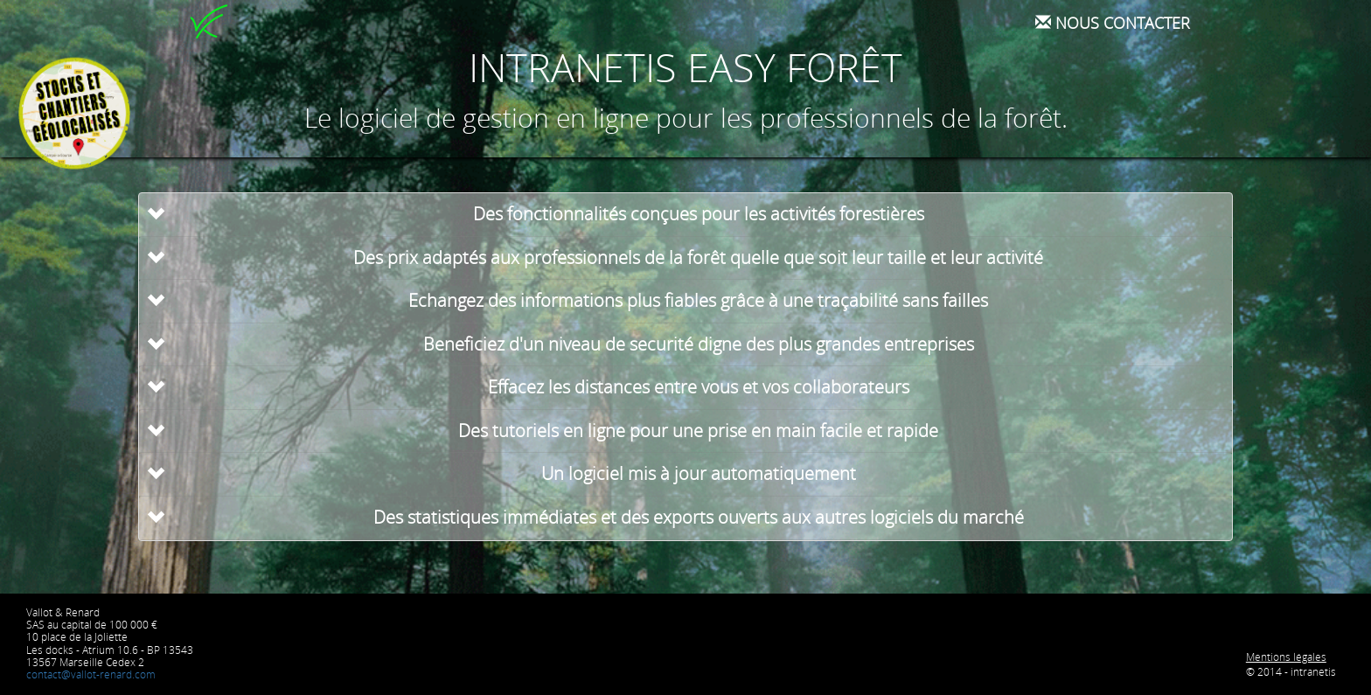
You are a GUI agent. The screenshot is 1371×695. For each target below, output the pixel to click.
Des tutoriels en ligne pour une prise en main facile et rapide (698, 430)
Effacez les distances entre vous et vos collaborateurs (698, 387)
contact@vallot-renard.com (91, 674)
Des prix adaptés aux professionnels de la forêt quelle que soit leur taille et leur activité (698, 257)
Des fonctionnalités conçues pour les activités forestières (698, 214)
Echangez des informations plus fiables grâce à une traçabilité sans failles (698, 300)
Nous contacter (1112, 22)
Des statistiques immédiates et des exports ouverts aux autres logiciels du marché (698, 517)
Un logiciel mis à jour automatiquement (698, 473)
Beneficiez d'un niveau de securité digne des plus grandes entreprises (698, 344)
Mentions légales (1286, 657)
